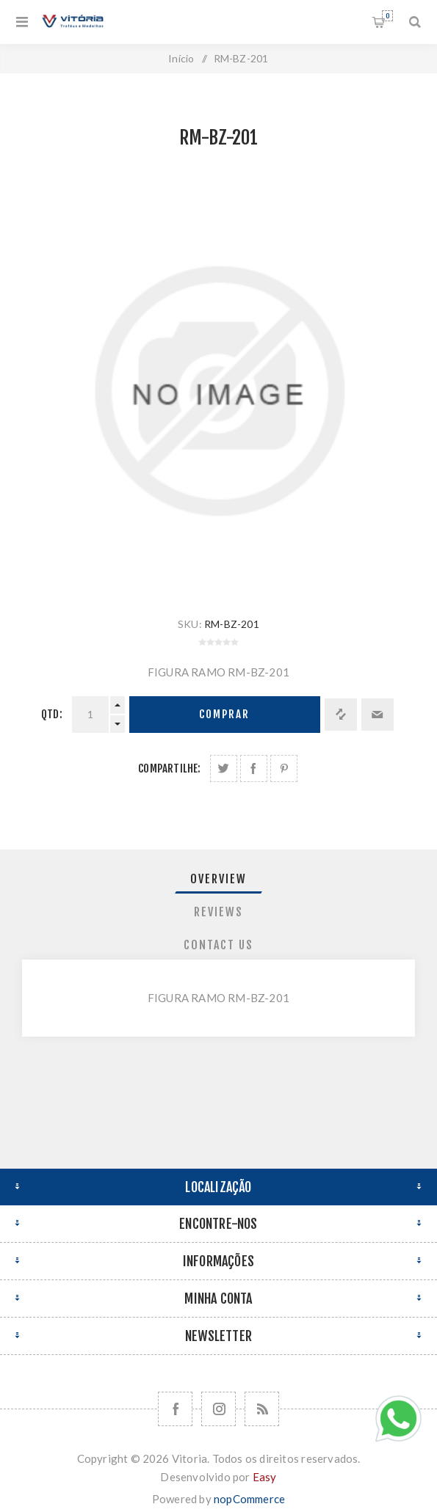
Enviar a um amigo (377, 714)
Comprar (224, 714)
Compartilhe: (169, 768)
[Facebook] (175, 1409)
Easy (265, 1476)
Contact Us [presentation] (218, 945)
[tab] (219, 879)
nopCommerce (249, 1498)
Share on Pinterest (283, 768)
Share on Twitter (223, 768)
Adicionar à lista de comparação (341, 714)
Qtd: (51, 714)
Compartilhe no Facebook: (253, 768)
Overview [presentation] (218, 879)
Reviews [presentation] (218, 912)
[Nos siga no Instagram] (218, 1409)
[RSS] (262, 1409)
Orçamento (387, 15)
